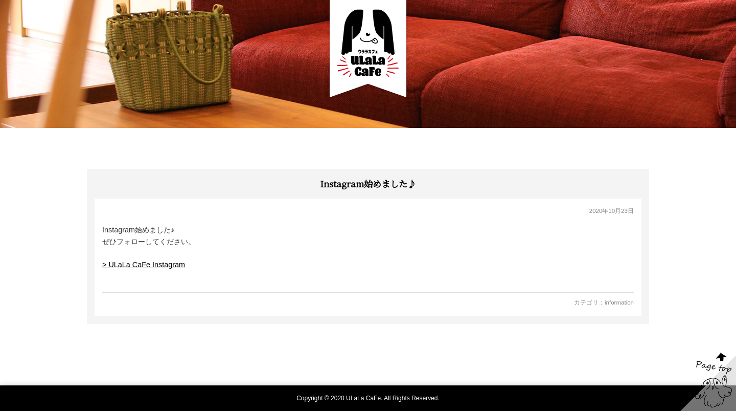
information (619, 302)
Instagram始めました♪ (368, 183)
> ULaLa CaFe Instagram (143, 265)
